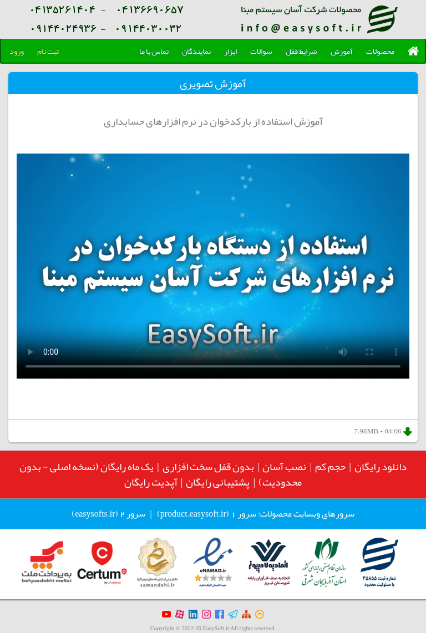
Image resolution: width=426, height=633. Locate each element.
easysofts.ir (95, 514)
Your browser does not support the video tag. (213, 266)
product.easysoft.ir (193, 514)
